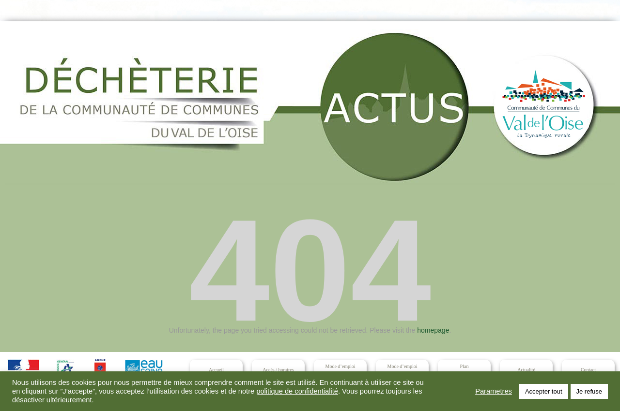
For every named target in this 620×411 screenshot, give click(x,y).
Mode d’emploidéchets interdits (402, 370)
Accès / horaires (278, 369)
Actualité (526, 369)
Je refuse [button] (589, 391)
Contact (588, 369)
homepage (433, 330)
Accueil (216, 369)
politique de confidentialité (297, 391)
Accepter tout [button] (543, 391)
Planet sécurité (464, 370)
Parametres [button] (493, 391)
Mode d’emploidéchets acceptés (340, 370)
